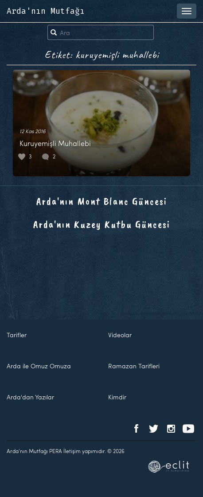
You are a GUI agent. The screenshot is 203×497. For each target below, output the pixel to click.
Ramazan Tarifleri (134, 366)
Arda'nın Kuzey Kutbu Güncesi (101, 224)
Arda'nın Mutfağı (46, 11)
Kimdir (117, 397)
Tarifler (17, 335)
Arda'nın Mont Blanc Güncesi (101, 201)
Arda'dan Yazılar (30, 397)
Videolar (120, 335)
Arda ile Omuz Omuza (39, 366)
